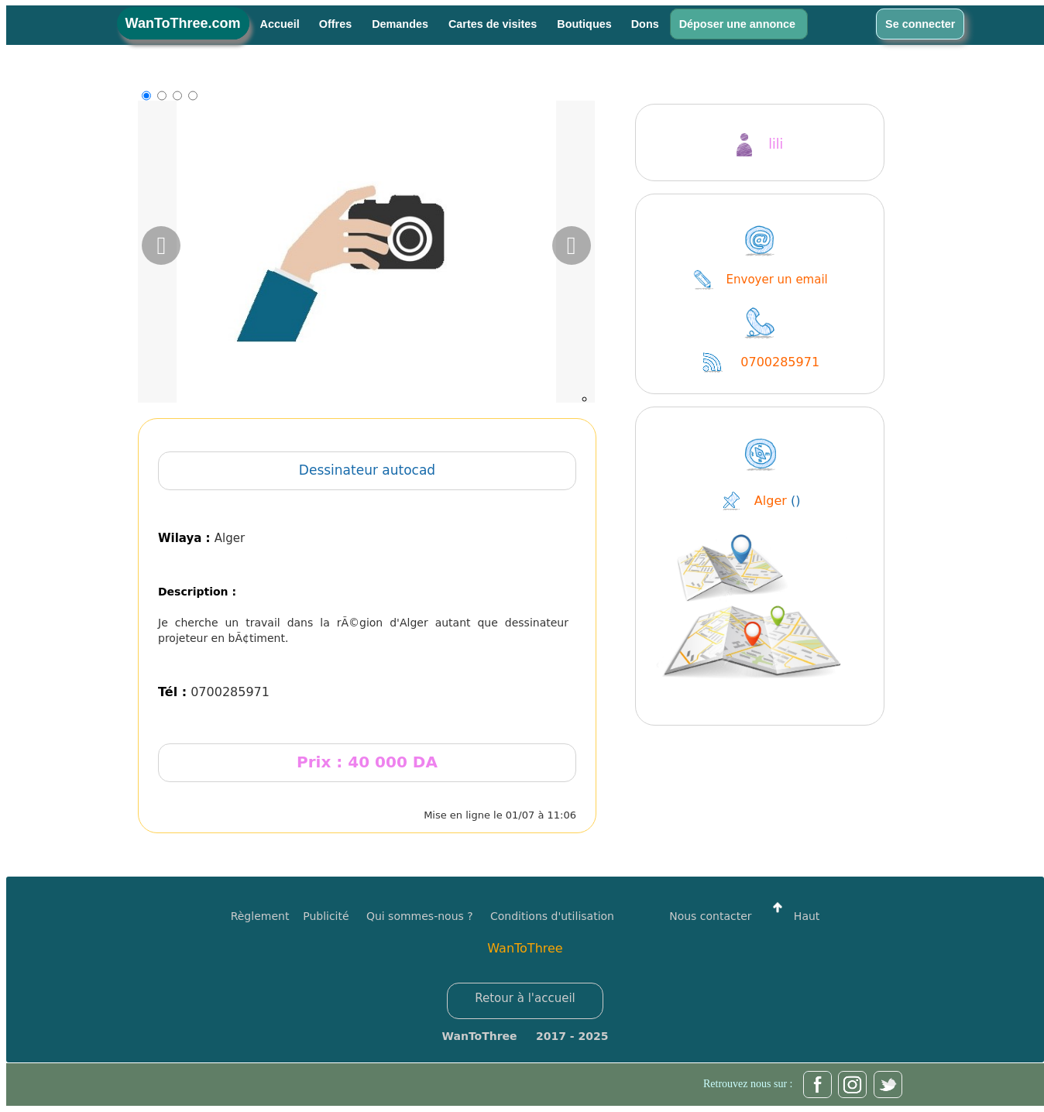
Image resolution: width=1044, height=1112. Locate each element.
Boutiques (584, 24)
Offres (337, 24)
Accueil (280, 24)
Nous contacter (710, 916)
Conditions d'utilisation (552, 916)
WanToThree (524, 948)
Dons (645, 24)
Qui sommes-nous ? (419, 916)
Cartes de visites (494, 24)
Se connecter (920, 24)
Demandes (401, 24)
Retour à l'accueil (525, 998)
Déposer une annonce (738, 24)
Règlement (260, 916)
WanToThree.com (183, 23)
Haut (792, 916)
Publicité (334, 916)
